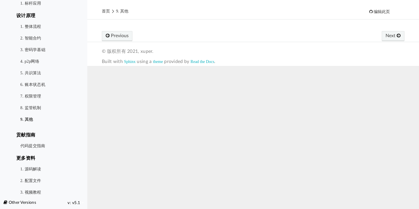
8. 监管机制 (30, 108)
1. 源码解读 (30, 169)
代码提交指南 (32, 146)
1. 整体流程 (30, 26)
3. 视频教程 (30, 192)
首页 (106, 11)
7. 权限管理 (30, 96)
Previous (117, 35)
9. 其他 (26, 119)
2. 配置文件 (30, 181)
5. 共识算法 (30, 73)
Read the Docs (202, 62)
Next (393, 35)
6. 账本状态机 (32, 84)
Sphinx (130, 62)
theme (158, 62)
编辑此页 (381, 12)
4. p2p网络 (29, 61)
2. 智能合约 (30, 38)
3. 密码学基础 (32, 50)
